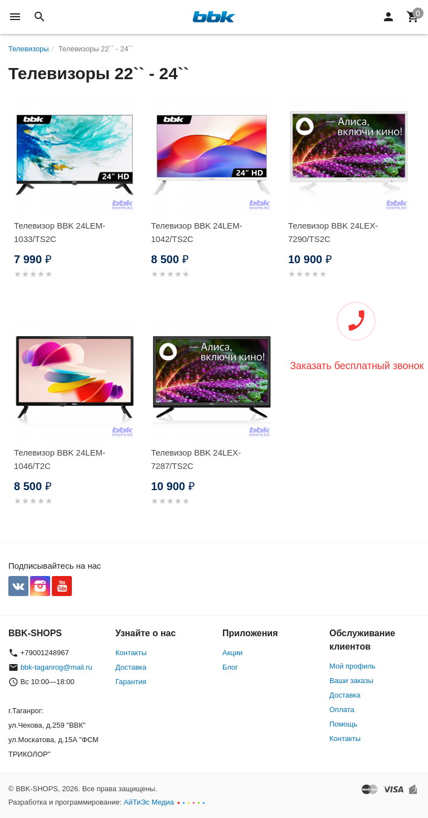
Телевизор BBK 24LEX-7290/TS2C (333, 232)
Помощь (343, 724)
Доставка (131, 667)
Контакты (131, 652)
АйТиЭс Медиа (149, 802)
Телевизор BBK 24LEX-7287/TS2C (196, 459)
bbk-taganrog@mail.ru (57, 667)
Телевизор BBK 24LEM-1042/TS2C (196, 232)
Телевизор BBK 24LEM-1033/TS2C (59, 232)
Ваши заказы (351, 680)
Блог (230, 667)
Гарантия (130, 681)
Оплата (341, 709)
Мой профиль (352, 666)
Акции (232, 652)
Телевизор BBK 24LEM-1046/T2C (59, 459)
